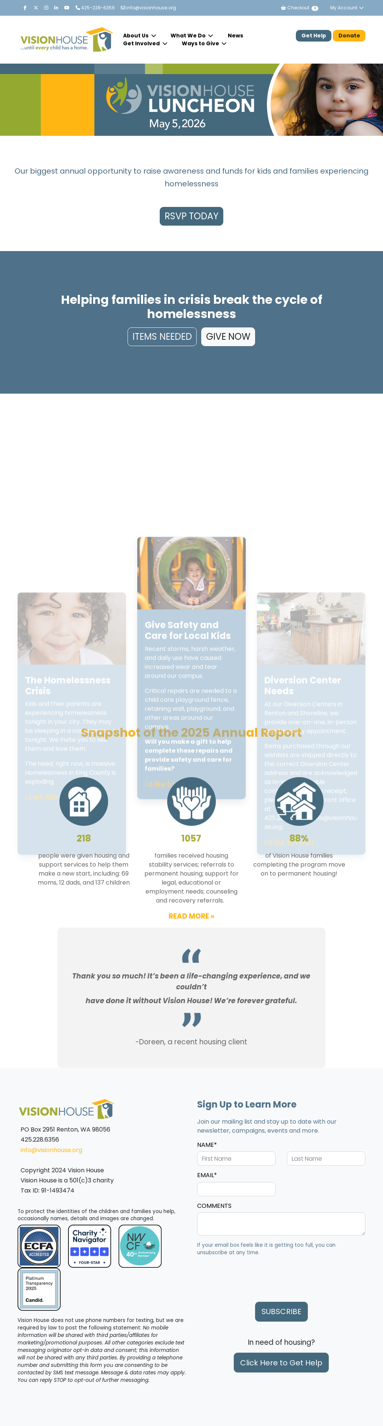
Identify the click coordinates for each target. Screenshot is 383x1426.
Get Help (313, 35)
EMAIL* (207, 1175)
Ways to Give (201, 43)
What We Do (189, 35)
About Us (136, 35)
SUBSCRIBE (281, 1311)
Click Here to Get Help (281, 1363)
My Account (347, 7)
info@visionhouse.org (148, 7)
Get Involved (142, 43)
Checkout (299, 7)
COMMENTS (214, 1205)
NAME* (207, 1144)
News (235, 35)
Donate (349, 35)
